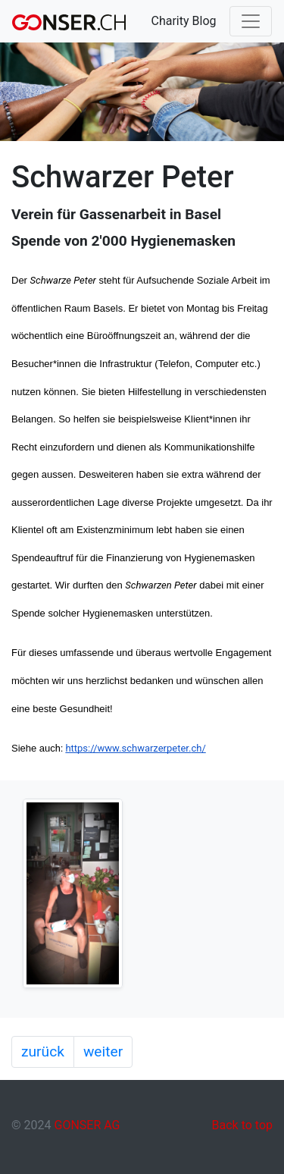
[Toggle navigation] (250, 21)
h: (60, 748)
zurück (42, 1051)
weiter (103, 1051)
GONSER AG (87, 1125)
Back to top (242, 1125)
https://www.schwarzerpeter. (128, 748)
